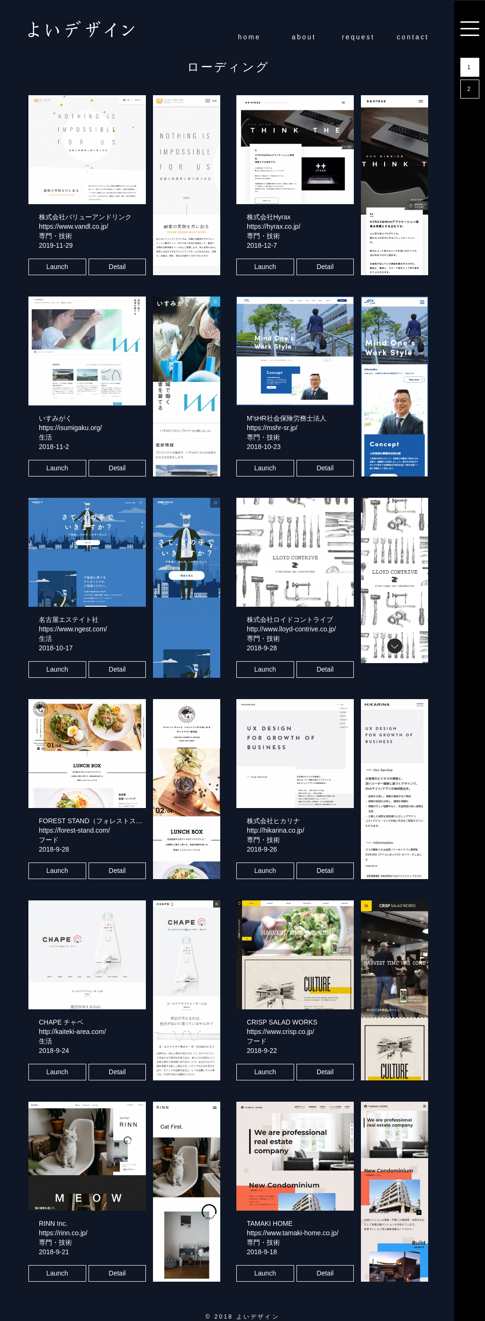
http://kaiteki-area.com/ (72, 1031)
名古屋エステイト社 (69, 619)
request (358, 37)
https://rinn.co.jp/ (63, 1233)
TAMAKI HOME (270, 1223)
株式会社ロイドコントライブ (290, 619)
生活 (45, 437)
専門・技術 (55, 236)
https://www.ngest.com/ (73, 629)
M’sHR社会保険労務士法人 (286, 418)
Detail (117, 266)
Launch (57, 266)
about (304, 37)
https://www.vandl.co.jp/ (73, 226)
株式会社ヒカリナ (273, 821)
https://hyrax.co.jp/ (274, 226)
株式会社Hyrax (269, 217)
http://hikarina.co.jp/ (275, 830)
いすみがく (55, 418)
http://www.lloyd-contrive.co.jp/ (291, 629)
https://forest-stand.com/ (74, 830)
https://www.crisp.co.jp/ (280, 1031)
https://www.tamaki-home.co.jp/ (293, 1233)
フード (49, 840)
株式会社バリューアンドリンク (85, 217)
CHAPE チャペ (61, 1022)
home (249, 37)
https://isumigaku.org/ (70, 427)
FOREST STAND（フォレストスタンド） (100, 821)
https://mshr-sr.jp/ (272, 427)
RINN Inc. (53, 1223)
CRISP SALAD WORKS (282, 1022)
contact (413, 37)
